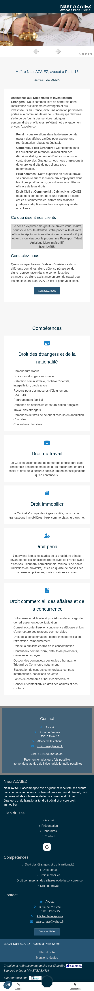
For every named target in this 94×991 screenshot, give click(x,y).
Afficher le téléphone (49, 741)
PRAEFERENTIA (38, 970)
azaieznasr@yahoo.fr (50, 746)
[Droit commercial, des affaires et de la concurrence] (47, 639)
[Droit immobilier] (47, 383)
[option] (47, 29)
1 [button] (80, 54)
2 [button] (83, 54)
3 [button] (86, 54)
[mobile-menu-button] (47, 981)
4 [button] (88, 54)
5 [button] (91, 54)
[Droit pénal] (47, 553)
